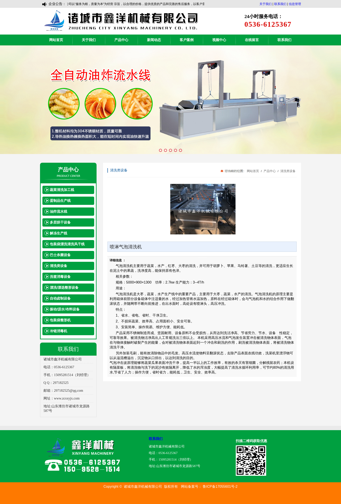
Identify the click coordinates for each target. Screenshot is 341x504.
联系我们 (280, 4)
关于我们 (265, 4)
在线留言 (252, 40)
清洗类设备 (287, 171)
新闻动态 (154, 40)
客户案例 (187, 40)
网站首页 (56, 40)
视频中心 (219, 40)
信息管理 (295, 4)
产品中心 (121, 40)
